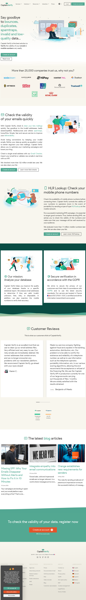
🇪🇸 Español (75, 576)
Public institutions (34, 578)
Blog (45, 583)
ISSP (59, 583)
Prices (53, 4)
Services (19, 4)
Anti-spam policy (62, 579)
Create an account (78, 4)
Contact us (61, 568)
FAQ (45, 576)
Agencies (31, 568)
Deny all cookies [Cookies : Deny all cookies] (12, 592)
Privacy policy (61, 573)
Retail (30, 584)
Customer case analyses (50, 585)
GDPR (49, 291)
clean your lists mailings (33, 126)
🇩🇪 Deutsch (75, 573)
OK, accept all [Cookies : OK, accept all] (11, 588)
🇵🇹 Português (76, 583)
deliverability (9, 135)
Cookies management (64, 585)
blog (47, 438)
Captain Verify (41, 554)
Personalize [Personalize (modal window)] (11, 595)
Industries (45, 4)
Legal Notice (61, 589)
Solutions (27, 4)
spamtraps (38, 131)
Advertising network (34, 570)
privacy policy (11, 583)
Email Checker (36, 154)
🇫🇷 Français (75, 570)
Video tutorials (47, 579)
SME (30, 581)
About (59, 570)
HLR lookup (76, 206)
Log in (67, 4)
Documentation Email (49, 570)
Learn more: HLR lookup (71, 234)
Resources (36, 4)
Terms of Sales (62, 591)
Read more (6, 59)
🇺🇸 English (75, 568)
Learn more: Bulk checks (28, 170)
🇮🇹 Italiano (75, 579)
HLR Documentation (49, 573)
